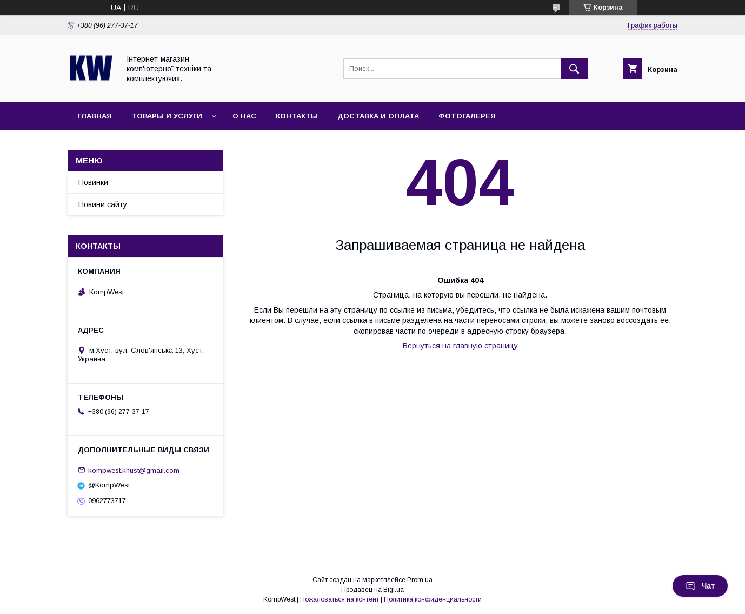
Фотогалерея (467, 116)
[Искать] (574, 68)
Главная (94, 116)
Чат (700, 586)
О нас (244, 116)
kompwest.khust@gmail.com (133, 470)
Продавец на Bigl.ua (372, 589)
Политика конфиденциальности (433, 599)
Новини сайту (102, 204)
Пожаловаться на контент (339, 599)
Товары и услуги (166, 116)
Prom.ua (420, 580)
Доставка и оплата (378, 116)
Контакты (297, 116)
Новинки (93, 182)
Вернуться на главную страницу (460, 345)
